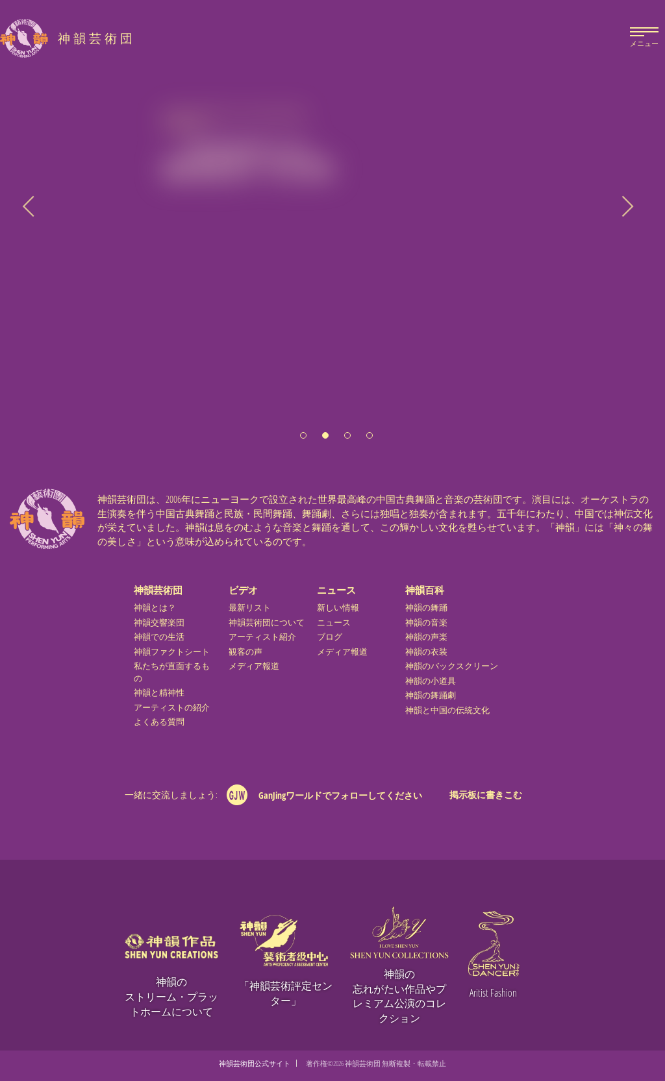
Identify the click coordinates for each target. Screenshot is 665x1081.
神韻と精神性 (159, 693)
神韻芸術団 (158, 589)
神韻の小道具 (430, 681)
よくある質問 (159, 722)
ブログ (329, 637)
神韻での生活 (159, 637)
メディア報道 (254, 666)
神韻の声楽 (426, 637)
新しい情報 (338, 608)
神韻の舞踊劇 (430, 695)
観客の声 (245, 652)
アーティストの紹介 (172, 707)
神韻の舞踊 (426, 608)
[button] (303, 431)
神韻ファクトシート (172, 652)
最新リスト (250, 608)
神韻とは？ (155, 608)
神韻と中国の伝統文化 (447, 710)
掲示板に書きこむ (485, 794)
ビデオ (243, 589)
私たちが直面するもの (172, 672)
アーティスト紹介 (262, 637)
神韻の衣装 (426, 652)
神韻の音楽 (426, 622)
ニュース (336, 589)
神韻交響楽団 (159, 622)
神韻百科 (424, 589)
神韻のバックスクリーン (451, 666)
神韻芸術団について (267, 622)
